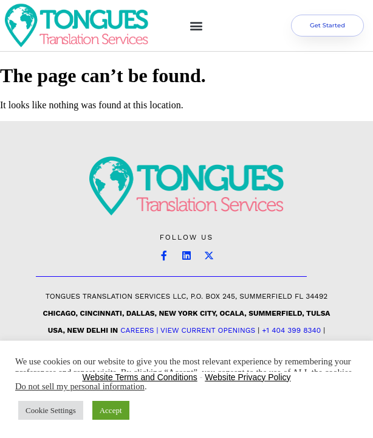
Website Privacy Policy (247, 377)
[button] (196, 25)
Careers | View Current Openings (187, 330)
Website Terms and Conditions (139, 377)
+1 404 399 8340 (291, 330)
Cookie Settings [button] (51, 410)
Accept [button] (111, 410)
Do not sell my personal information (80, 386)
